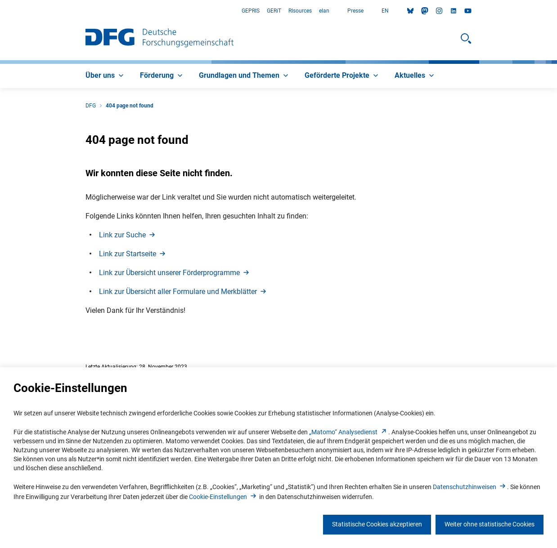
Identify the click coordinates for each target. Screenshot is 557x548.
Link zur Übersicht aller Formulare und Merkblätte (183, 291)
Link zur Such (128, 235)
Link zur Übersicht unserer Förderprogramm (175, 272)
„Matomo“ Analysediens (348, 432)
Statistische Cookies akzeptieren (377, 524)
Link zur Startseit (133, 253)
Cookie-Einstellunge (223, 496)
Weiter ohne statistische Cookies (490, 524)
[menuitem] (105, 76)
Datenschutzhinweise (470, 486)
